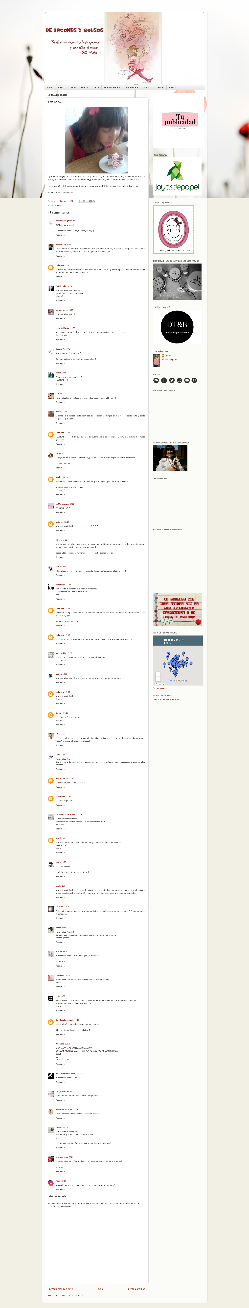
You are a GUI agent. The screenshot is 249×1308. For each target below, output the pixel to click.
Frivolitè (59, 907)
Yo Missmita (61, 286)
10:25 (71, 310)
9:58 (69, 245)
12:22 (72, 504)
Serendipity (61, 245)
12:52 (65, 567)
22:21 (71, 1157)
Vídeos (173, 87)
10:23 (69, 286)
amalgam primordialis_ (66, 1074)
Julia (58, 996)
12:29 (65, 540)
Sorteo (146, 87)
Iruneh (59, 674)
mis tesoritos (62, 1157)
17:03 (71, 779)
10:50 (64, 373)
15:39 (67, 692)
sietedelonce (62, 310)
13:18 (79, 1074)
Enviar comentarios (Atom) (72, 1295)
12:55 (69, 585)
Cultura (61, 87)
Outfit (96, 87)
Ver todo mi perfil (169, 360)
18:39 (69, 797)
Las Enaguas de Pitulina (66, 815)
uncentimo (61, 585)
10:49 (68, 349)
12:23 (66, 522)
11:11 (65, 412)
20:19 (64, 862)
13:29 (75, 1110)
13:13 (67, 609)
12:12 (67, 1044)
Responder (60, 235)
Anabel (59, 477)
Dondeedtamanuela (64, 1020)
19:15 (64, 838)
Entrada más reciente (60, 1289)
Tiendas (160, 87)
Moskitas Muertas (64, 1110)
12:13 (67, 433)
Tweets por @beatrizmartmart (166, 700)
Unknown (60, 265)
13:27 (69, 653)
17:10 (65, 1128)
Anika (58, 928)
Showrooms (132, 87)
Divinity (59, 713)
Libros (73, 87)
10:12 (76, 1020)
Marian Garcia (62, 779)
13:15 (67, 635)
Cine (49, 87)
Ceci (58, 755)
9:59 (67, 265)
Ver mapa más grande (160, 688)
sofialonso (61, 797)
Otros (59, 206)
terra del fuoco (62, 328)
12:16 (61, 454)
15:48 (72, 1092)
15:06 (65, 674)
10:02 (63, 996)
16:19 (65, 713)
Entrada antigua (136, 1289)
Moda (84, 87)
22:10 (66, 907)
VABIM (59, 567)
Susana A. (60, 349)
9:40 (74, 221)
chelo (58, 886)
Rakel (58, 838)
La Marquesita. (62, 504)
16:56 (63, 755)
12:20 (65, 477)
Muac (58, 373)
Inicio (100, 1289)
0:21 (68, 975)
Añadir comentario (57, 1196)
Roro (58, 1181)
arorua (59, 952)
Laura (58, 862)
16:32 (63, 734)
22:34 (64, 928)
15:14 (63, 1181)
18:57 (79, 815)
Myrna (59, 540)
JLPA (58, 734)
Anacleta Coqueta (64, 221)
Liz (57, 454)
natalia (59, 412)
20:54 (64, 886)
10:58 (59, 394)
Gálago (59, 1128)
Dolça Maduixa (62, 1092)
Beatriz (168, 355)
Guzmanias (60, 975)
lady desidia (61, 653)
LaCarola (59, 522)
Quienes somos (112, 87)
